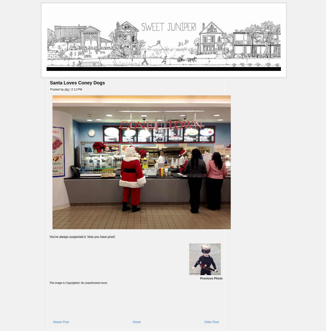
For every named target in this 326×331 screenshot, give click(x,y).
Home (137, 322)
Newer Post (61, 322)
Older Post (211, 322)
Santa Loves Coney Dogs (77, 82)
